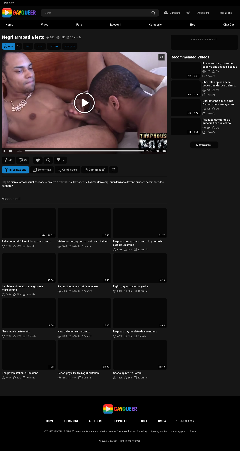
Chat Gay (228, 24)
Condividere (67, 170)
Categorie (155, 24)
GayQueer (113, 441)
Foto (79, 24)
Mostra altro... (204, 144)
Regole (143, 421)
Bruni (40, 46)
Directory (8, 3)
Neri (28, 46)
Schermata (42, 170)
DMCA (162, 421)
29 (23, 160)
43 (8, 160)
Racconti (115, 24)
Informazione (15, 170)
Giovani (54, 46)
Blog (192, 24)
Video (44, 24)
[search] (153, 13)
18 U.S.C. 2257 (185, 421)
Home (9, 24)
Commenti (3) (94, 170)
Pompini (70, 46)
